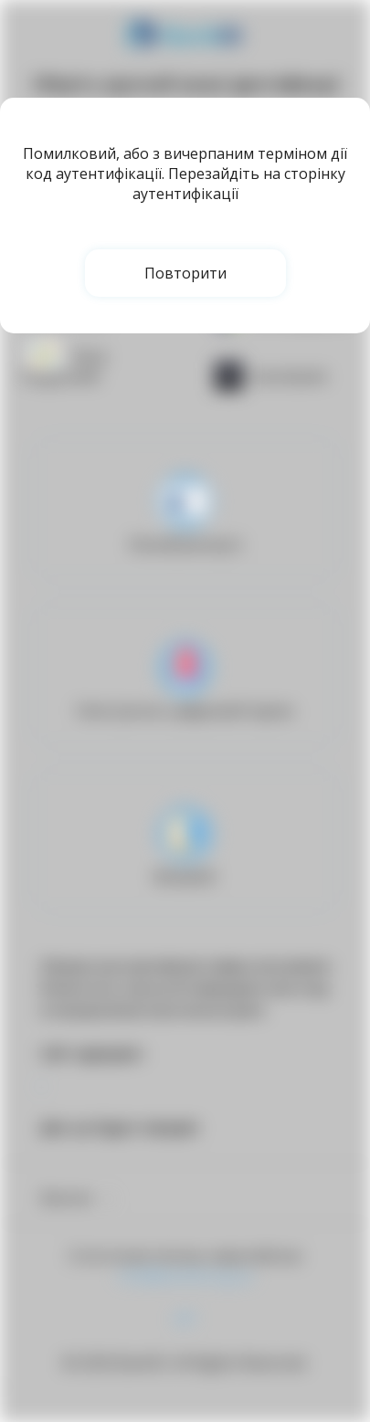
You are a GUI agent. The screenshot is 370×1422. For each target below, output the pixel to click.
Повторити (185, 273)
